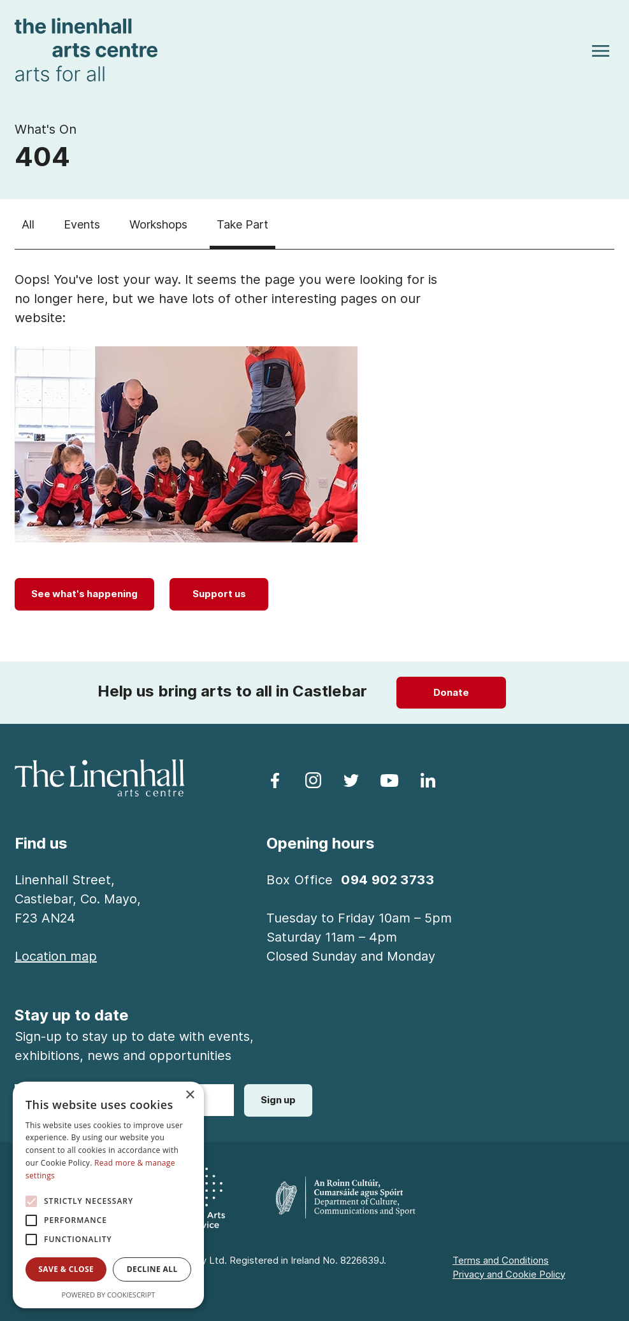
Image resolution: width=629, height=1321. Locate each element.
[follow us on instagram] (313, 779)
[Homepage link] (86, 48)
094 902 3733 (387, 879)
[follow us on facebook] (275, 779)
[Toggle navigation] (600, 50)
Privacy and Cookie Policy (508, 1274)
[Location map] (56, 956)
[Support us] (219, 594)
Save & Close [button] (66, 1269)
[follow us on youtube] (389, 779)
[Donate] (451, 693)
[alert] (108, 1195)
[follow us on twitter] (351, 779)
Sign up (278, 1100)
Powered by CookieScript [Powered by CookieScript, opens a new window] (108, 1294)
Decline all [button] (152, 1269)
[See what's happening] (84, 594)
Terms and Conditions (500, 1260)
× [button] (189, 1095)
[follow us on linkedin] (428, 779)
